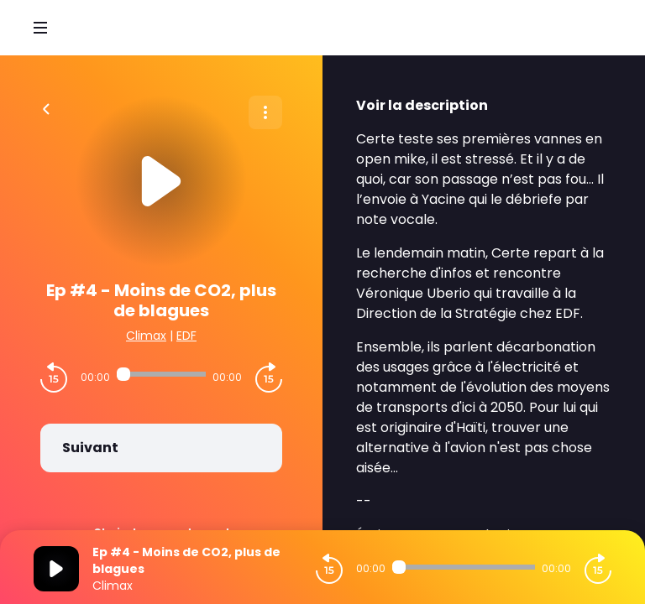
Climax (146, 335)
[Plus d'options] (265, 112)
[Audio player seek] (161, 374)
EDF (186, 335)
